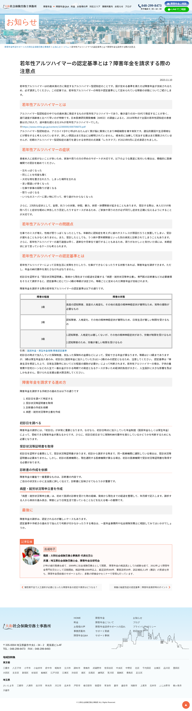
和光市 (48, 690)
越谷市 (124, 690)
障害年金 (47, 6)
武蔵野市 (97, 672)
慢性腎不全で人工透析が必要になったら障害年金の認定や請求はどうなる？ (63, 590)
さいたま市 (8, 690)
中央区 (119, 672)
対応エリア (94, 6)
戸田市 (77, 690)
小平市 (27, 672)
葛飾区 (120, 677)
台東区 (157, 672)
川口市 (58, 690)
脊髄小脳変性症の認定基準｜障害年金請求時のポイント (139, 590)
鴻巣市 (134, 690)
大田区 (6, 677)
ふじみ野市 (164, 690)
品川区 (167, 672)
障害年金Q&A (62, 6)
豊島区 (129, 677)
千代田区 (146, 672)
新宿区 (25, 677)
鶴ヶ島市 (177, 690)
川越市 (6, 694)
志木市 (67, 690)
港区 (83, 677)
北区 (137, 672)
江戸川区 (55, 677)
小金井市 (38, 672)
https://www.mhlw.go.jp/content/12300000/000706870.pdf (56, 126)
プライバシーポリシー (148, 631)
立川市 (67, 672)
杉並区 (35, 677)
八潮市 (29, 690)
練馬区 (101, 677)
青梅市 (86, 672)
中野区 (129, 672)
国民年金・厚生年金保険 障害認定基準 (48, 350)
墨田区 (176, 672)
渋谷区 (75, 677)
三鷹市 (6, 672)
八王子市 (16, 672)
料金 (73, 6)
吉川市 (39, 690)
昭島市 (58, 672)
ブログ (128, 6)
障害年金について (106, 626)
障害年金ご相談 (179, 3)
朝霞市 (98, 690)
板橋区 (44, 677)
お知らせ (119, 6)
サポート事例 (103, 640)
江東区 (65, 677)
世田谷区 (108, 672)
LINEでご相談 (178, 9)
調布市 (77, 672)
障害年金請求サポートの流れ (112, 631)
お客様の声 (82, 6)
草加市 (107, 690)
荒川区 (110, 677)
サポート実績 (103, 635)
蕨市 (116, 690)
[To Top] (186, 705)
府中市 (48, 672)
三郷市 (20, 690)
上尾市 (143, 690)
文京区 (15, 677)
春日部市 (87, 690)
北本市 (153, 690)
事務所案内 (107, 6)
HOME (77, 622)
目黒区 (92, 677)
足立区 (139, 677)
